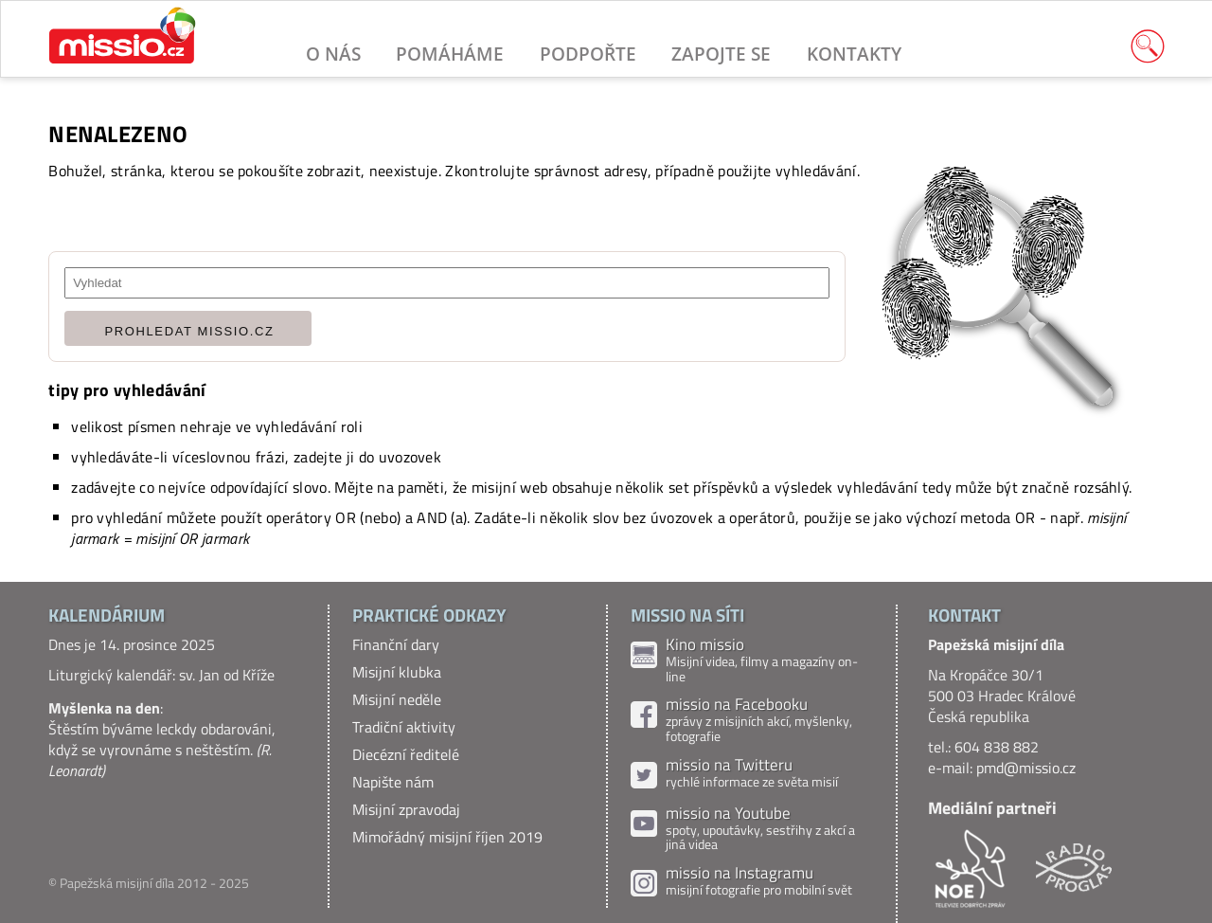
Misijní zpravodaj (406, 809)
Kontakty (854, 53)
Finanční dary (395, 644)
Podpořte (588, 53)
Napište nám (393, 781)
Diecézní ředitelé (405, 754)
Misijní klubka (396, 672)
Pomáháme (450, 53)
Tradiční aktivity (403, 726)
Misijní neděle (396, 699)
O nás (333, 53)
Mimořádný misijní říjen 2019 (447, 836)
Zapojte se (721, 53)
